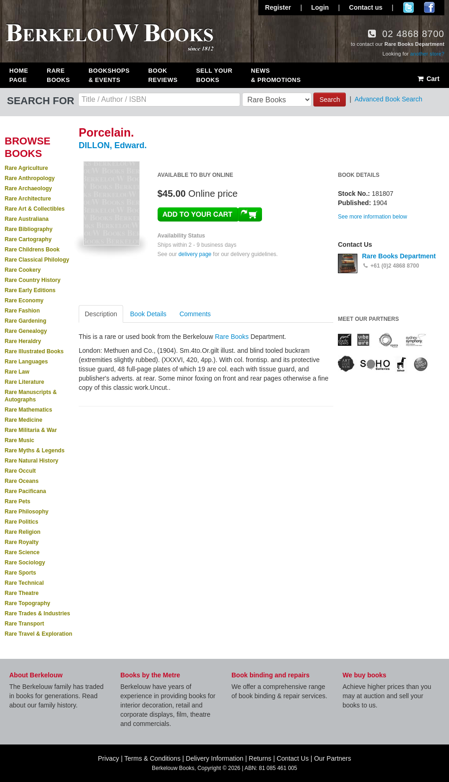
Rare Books (58, 75)
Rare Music (19, 440)
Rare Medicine (23, 420)
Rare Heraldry (23, 341)
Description (101, 314)
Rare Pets (17, 501)
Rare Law (17, 372)
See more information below (372, 216)
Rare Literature (24, 382)
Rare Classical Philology (37, 259)
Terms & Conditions (153, 758)
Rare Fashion (22, 310)
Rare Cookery (23, 270)
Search (329, 99)
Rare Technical (24, 583)
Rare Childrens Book (32, 249)
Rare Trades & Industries (37, 613)
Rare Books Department (399, 256)
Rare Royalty (21, 542)
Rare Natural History (31, 460)
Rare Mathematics (28, 410)
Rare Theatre (21, 593)
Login (320, 7)
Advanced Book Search (388, 99)
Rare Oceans (21, 481)
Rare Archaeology (28, 188)
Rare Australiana (27, 219)
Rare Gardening (25, 321)
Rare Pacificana (25, 491)
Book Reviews (162, 75)
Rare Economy (24, 300)
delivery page (194, 254)
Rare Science (22, 552)
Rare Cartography (28, 239)
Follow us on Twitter (408, 7)
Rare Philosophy (27, 511)
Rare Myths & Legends (34, 450)
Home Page (18, 75)
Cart (428, 78)
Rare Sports (20, 572)
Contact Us (293, 758)
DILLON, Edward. (113, 145)
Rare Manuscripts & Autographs (31, 396)
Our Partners (332, 758)
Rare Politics (21, 522)
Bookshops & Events (109, 75)
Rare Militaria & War (31, 430)
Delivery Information (214, 758)
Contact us (365, 7)
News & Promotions (276, 75)
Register (278, 7)
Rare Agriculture (26, 168)
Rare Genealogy (26, 331)
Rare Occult (20, 471)
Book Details (148, 314)
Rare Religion (22, 532)
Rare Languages (26, 361)
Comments (195, 314)
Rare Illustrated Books (34, 351)
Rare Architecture (28, 198)
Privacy (108, 758)
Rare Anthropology (30, 178)
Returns (260, 758)
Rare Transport (24, 623)
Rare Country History (33, 280)
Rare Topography (27, 603)
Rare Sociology (25, 562)
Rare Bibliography (28, 229)
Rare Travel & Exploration (38, 634)
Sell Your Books (214, 75)
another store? (427, 53)
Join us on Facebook (429, 7)
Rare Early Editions (30, 290)
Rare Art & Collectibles (35, 209)
